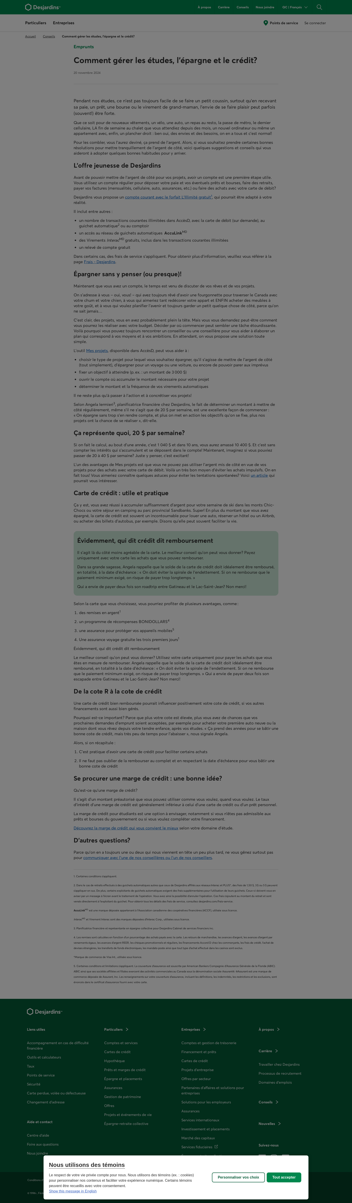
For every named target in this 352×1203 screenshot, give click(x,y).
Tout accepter (284, 1177)
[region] (176, 1177)
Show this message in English (73, 1191)
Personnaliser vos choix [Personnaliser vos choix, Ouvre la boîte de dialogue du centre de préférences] (238, 1177)
